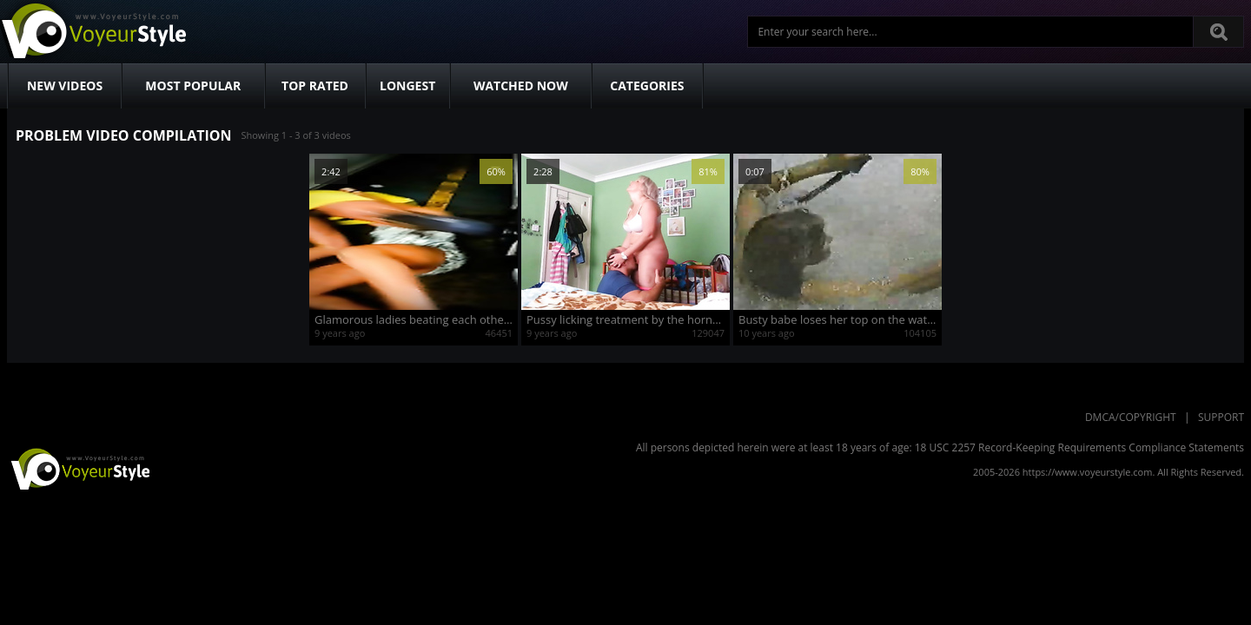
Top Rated (314, 85)
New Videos (65, 85)
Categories (647, 85)
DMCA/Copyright (1130, 417)
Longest (407, 85)
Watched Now (520, 85)
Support (1221, 417)
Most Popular (193, 85)
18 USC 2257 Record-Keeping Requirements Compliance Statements (1079, 447)
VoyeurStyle (78, 467)
